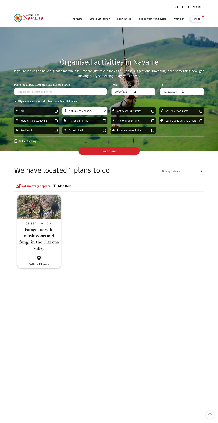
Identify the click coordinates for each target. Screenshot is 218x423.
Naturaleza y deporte (84, 111)
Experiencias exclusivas (133, 130)
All (36, 111)
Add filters (62, 186)
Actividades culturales (133, 111)
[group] (36, 111)
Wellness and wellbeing (36, 120)
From (114, 84)
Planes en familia (84, 120)
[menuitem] (77, 19)
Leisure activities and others (181, 120)
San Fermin (36, 130)
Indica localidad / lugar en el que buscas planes (42, 84)
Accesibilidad (84, 130)
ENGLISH (198, 7)
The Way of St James (133, 120)
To (161, 84)
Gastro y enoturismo (181, 111)
